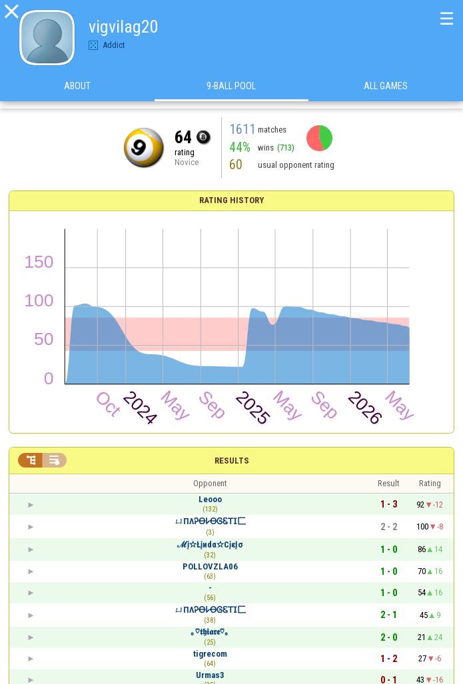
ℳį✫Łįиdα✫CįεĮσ (210, 544)
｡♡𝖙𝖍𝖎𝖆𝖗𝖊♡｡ (210, 632)
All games (386, 92)
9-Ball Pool (231, 92)
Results (232, 461)
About (77, 92)
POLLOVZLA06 (210, 566)
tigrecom (210, 654)
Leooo (210, 499)
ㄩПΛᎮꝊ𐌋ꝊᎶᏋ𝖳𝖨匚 (210, 521)
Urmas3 (210, 675)
